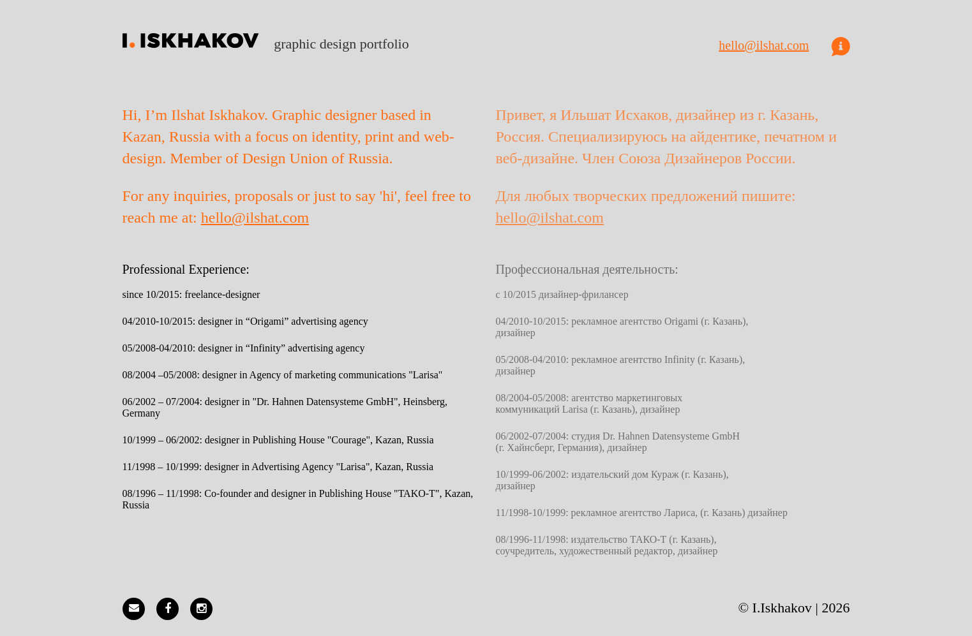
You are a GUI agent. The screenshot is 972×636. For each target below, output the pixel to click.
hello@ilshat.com (764, 45)
